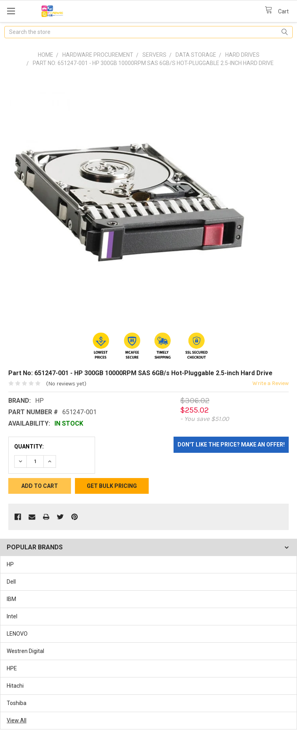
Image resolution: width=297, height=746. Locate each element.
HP (10, 564)
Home (45, 55)
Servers (154, 55)
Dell (11, 582)
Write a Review (270, 383)
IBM (11, 599)
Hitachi (15, 686)
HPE (12, 668)
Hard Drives (242, 55)
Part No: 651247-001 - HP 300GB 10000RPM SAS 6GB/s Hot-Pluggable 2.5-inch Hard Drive (153, 63)
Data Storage (196, 55)
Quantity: (29, 446)
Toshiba (16, 703)
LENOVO (17, 634)
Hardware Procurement (97, 55)
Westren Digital (25, 651)
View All (16, 720)
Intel (12, 616)
